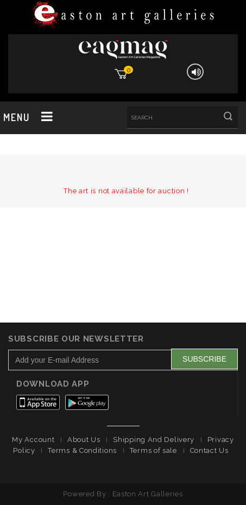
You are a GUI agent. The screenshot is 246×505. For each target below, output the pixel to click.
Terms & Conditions (82, 450)
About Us (83, 439)
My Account (33, 439)
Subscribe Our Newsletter (76, 339)
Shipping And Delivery (153, 439)
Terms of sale (153, 450)
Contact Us (209, 450)
